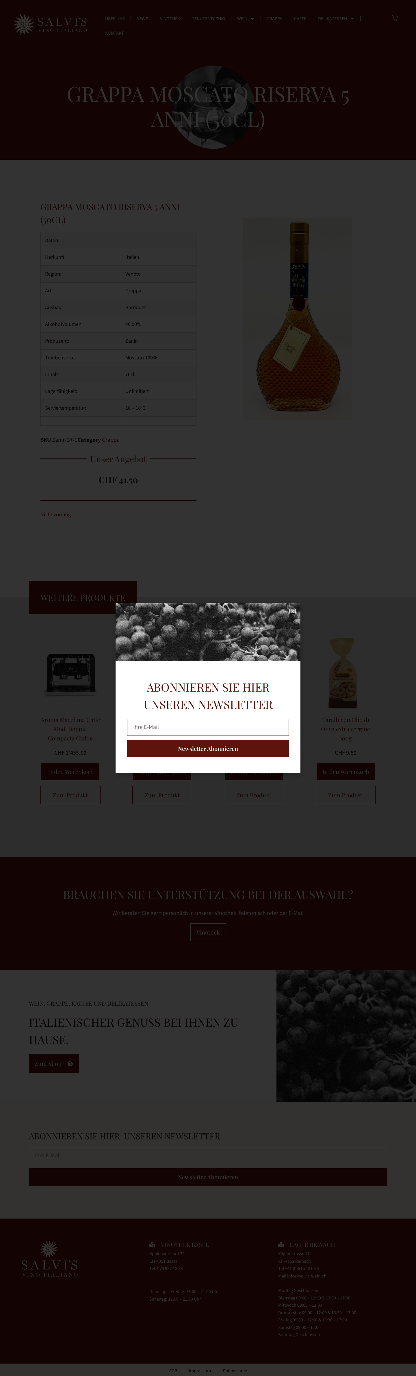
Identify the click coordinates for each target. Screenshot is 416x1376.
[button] (292, 611)
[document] (208, 688)
